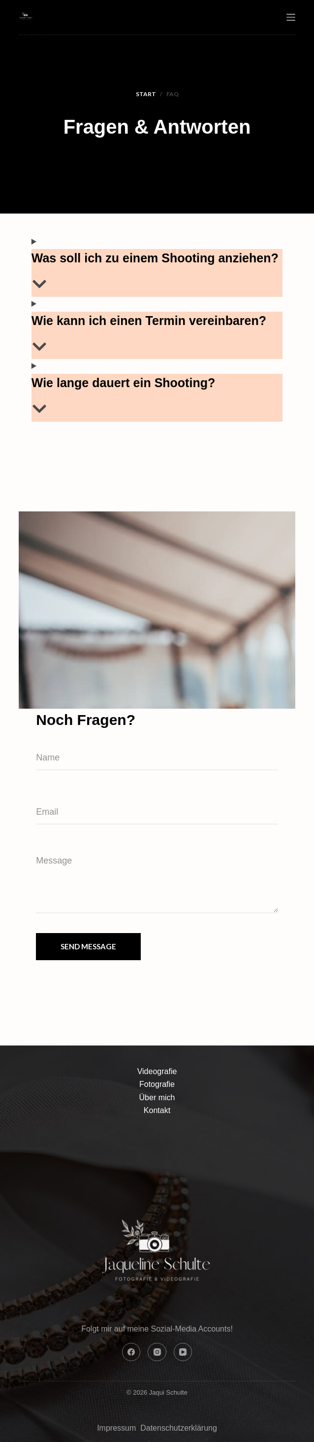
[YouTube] (183, 1352)
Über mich (157, 1097)
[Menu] (290, 17)
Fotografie (157, 1084)
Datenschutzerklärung (178, 1428)
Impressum (117, 1428)
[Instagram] (157, 1352)
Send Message (88, 946)
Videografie (157, 1071)
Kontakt (157, 1110)
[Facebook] (131, 1352)
